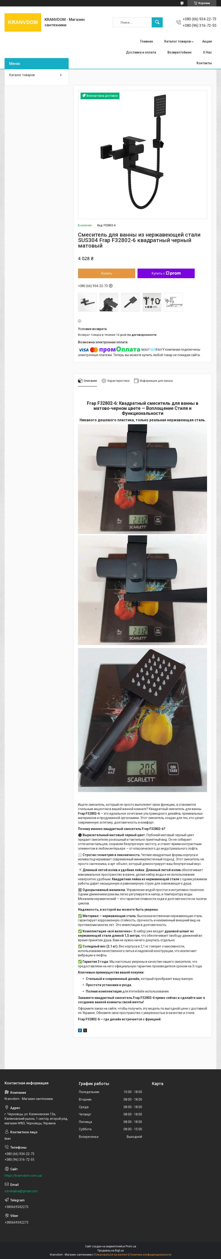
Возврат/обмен (179, 52)
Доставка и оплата (141, 52)
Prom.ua (131, 1246)
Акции (207, 41)
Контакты (204, 63)
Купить (106, 273)
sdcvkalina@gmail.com (21, 1191)
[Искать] (157, 22)
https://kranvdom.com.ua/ (24, 1175)
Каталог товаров (177, 41)
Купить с (166, 273)
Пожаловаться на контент (111, 1254)
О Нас (207, 52)
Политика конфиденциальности (150, 1254)
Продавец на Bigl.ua (110, 1250)
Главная (146, 41)
